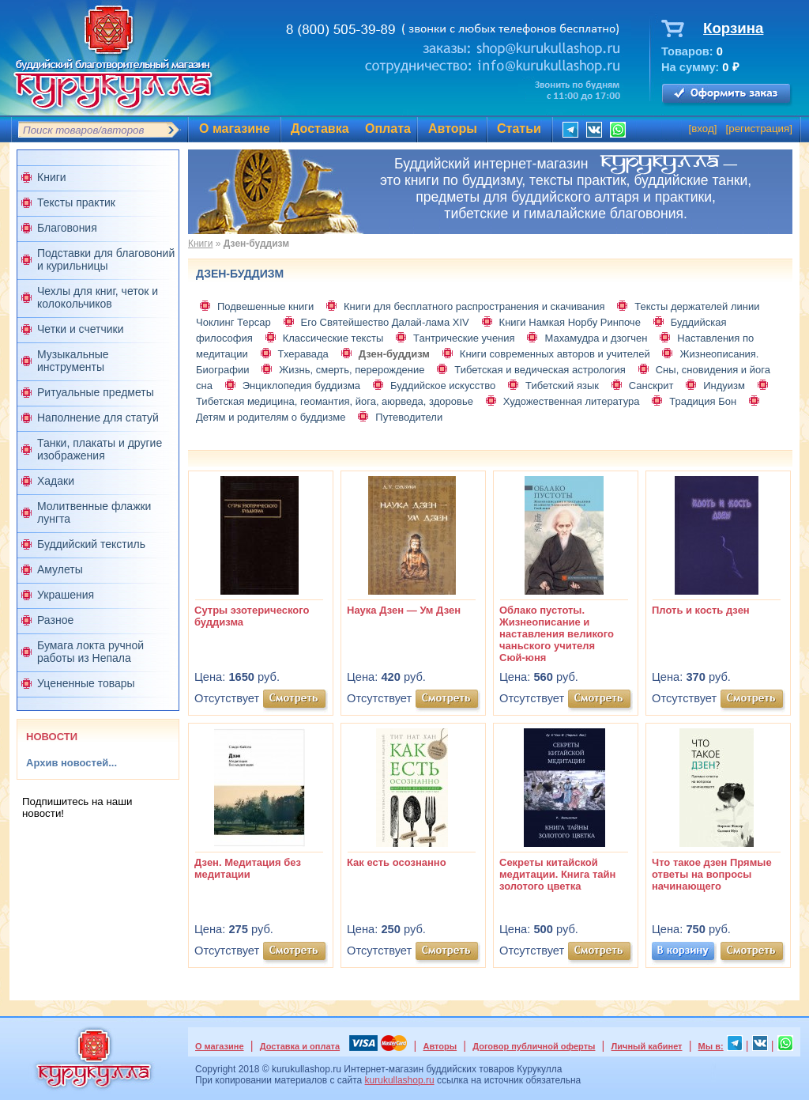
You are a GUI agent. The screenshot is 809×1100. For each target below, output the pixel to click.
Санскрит (651, 385)
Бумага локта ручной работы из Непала (90, 651)
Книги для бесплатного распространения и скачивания (474, 306)
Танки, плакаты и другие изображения (99, 449)
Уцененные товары (86, 683)
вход (702, 128)
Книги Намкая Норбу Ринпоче (570, 322)
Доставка (320, 128)
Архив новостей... (71, 763)
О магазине (234, 128)
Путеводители (408, 417)
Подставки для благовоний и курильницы (106, 259)
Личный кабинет (647, 1046)
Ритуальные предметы (95, 392)
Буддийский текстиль (91, 544)
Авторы (452, 128)
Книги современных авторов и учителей (555, 354)
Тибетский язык (562, 385)
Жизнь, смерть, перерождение (351, 370)
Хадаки (55, 480)
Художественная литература (571, 401)
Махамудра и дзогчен (595, 338)
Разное (55, 620)
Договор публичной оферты (533, 1046)
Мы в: (711, 1046)
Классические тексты (333, 338)
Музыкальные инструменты (73, 360)
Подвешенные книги (265, 306)
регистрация (758, 128)
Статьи (519, 128)
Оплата (388, 128)
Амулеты (60, 569)
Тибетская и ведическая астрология (540, 370)
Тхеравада (303, 354)
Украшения (65, 594)
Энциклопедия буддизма (301, 385)
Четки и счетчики (80, 329)
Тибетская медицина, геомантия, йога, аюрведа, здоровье (334, 401)
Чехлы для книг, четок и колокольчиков (97, 297)
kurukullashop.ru (400, 1080)
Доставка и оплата (300, 1046)
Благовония (67, 227)
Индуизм (724, 385)
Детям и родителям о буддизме (270, 417)
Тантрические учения (464, 338)
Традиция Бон (702, 401)
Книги (51, 177)
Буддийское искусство (442, 385)
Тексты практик (76, 202)
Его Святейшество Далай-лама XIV (385, 322)
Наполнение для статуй (98, 417)
